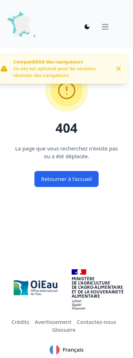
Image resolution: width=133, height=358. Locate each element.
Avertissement (53, 321)
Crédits (20, 321)
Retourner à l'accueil (66, 178)
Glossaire (64, 329)
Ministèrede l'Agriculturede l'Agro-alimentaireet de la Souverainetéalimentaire (98, 287)
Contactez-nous (96, 321)
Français (66, 350)
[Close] (119, 69)
